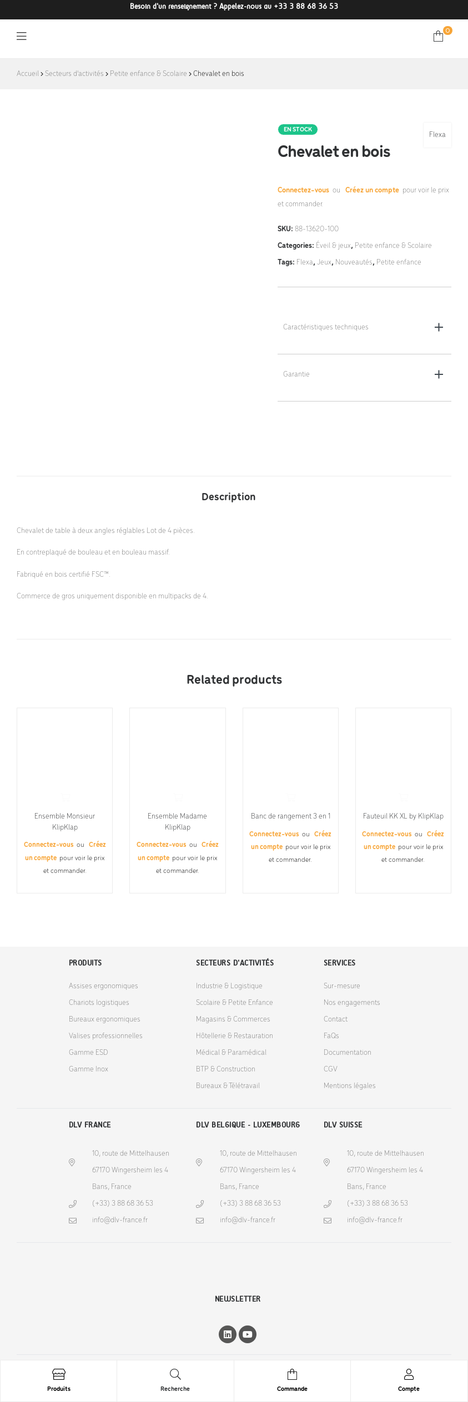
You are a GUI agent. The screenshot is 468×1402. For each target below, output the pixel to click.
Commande (292, 1389)
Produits (59, 1389)
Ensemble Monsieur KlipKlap (64, 822)
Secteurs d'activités (74, 74)
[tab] (229, 491)
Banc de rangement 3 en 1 (290, 816)
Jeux (324, 262)
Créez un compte (372, 190)
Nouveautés (354, 262)
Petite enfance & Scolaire (148, 74)
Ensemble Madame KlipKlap (177, 822)
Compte (409, 1389)
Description (229, 497)
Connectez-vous (304, 190)
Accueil (28, 74)
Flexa (437, 135)
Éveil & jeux (333, 246)
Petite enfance (398, 262)
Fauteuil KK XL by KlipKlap (403, 816)
